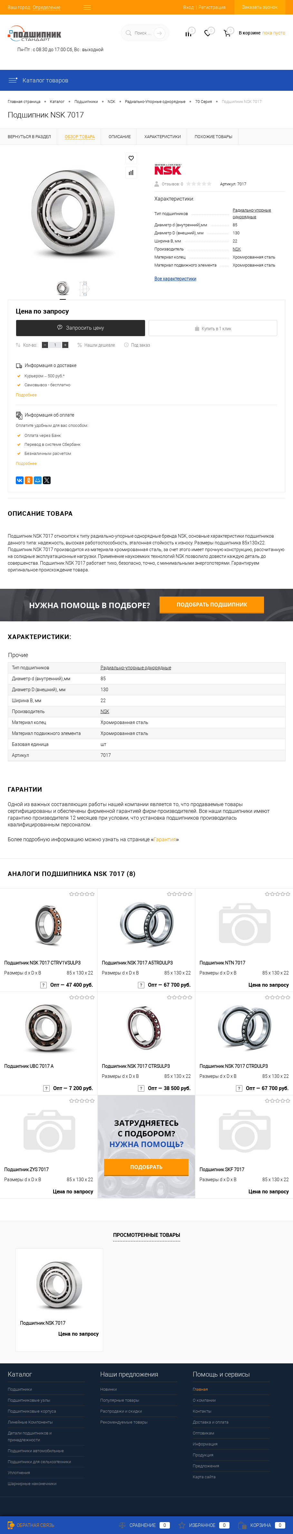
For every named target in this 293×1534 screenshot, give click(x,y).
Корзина (261, 1525)
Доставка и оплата (211, 1422)
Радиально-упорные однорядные (136, 667)
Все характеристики (175, 278)
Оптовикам (203, 1433)
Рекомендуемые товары (124, 1422)
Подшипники (20, 1389)
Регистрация (212, 7)
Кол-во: (30, 345)
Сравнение (144, 1525)
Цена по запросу (42, 311)
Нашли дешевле (96, 345)
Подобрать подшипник (212, 604)
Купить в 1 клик (212, 328)
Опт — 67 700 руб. (164, 985)
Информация (205, 1444)
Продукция (203, 1455)
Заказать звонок (260, 7)
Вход (188, 7)
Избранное (204, 1525)
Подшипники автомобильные (36, 1450)
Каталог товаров (38, 80)
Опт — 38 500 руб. (164, 1088)
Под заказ (137, 345)
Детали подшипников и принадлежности (30, 1436)
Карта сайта (204, 1476)
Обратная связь (31, 1525)
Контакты (202, 1411)
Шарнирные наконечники (32, 1483)
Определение (46, 7)
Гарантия (165, 839)
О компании (204, 1400)
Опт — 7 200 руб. (68, 1088)
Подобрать (146, 1167)
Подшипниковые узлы (29, 1400)
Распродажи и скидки (121, 1411)
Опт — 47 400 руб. (66, 985)
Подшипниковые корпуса (32, 1411)
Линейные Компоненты (30, 1422)
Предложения (206, 1465)
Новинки (108, 1389)
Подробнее (26, 394)
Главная (200, 1389)
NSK (237, 249)
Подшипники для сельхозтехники (39, 1461)
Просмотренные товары (146, 1234)
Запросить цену (80, 328)
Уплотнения (19, 1472)
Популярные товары (119, 1400)
